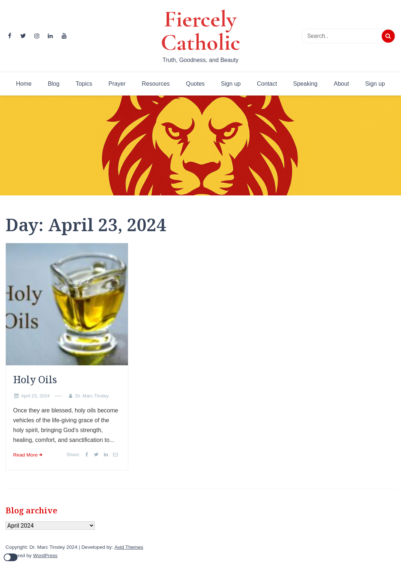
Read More (25, 455)
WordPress (45, 555)
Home (24, 84)
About (341, 84)
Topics (84, 84)
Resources (156, 84)
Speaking (305, 84)
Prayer (116, 84)
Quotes (195, 84)
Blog (53, 84)
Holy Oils (35, 379)
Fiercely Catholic (200, 30)
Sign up (231, 84)
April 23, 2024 (35, 396)
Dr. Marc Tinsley (92, 396)
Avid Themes (128, 547)
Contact (267, 84)
